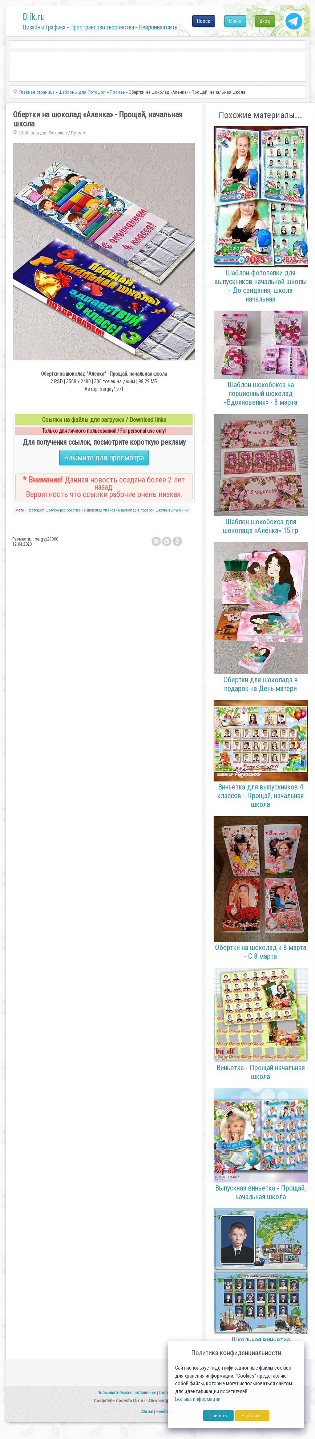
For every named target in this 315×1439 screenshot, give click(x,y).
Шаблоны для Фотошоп (43, 133)
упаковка (111, 510)
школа (161, 510)
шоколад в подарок (137, 510)
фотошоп (36, 510)
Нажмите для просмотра (104, 457)
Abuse (147, 1411)
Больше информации (198, 1399)
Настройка (252, 1415)
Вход (265, 21)
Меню (235, 21)
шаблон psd (55, 510)
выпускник (178, 510)
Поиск (203, 21)
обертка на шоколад (84, 510)
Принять (218, 1415)
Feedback (165, 1411)
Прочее (78, 133)
